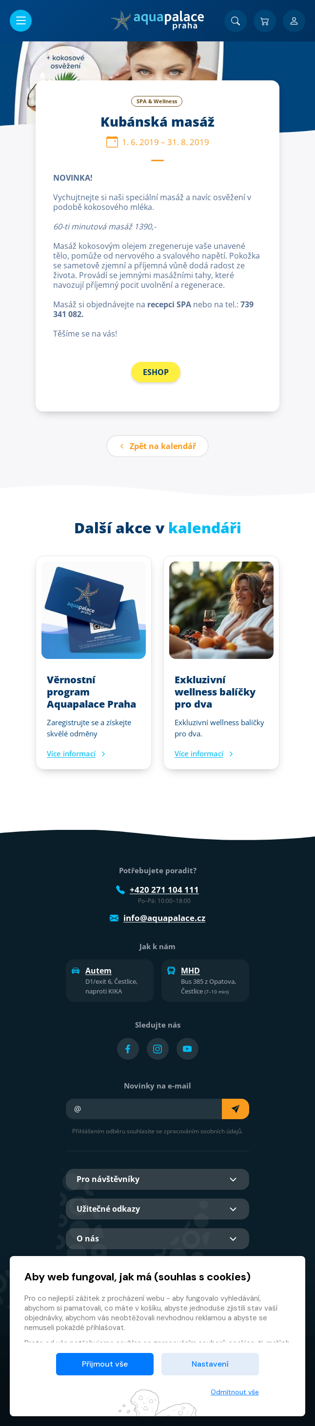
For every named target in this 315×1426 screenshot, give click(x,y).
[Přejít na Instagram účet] (158, 1049)
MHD (183, 970)
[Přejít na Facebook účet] (128, 1049)
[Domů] (157, 20)
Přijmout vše (105, 1364)
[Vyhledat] (235, 21)
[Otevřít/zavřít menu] (21, 21)
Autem (92, 970)
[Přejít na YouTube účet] (187, 1049)
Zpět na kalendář (157, 446)
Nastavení (210, 1364)
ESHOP (156, 372)
